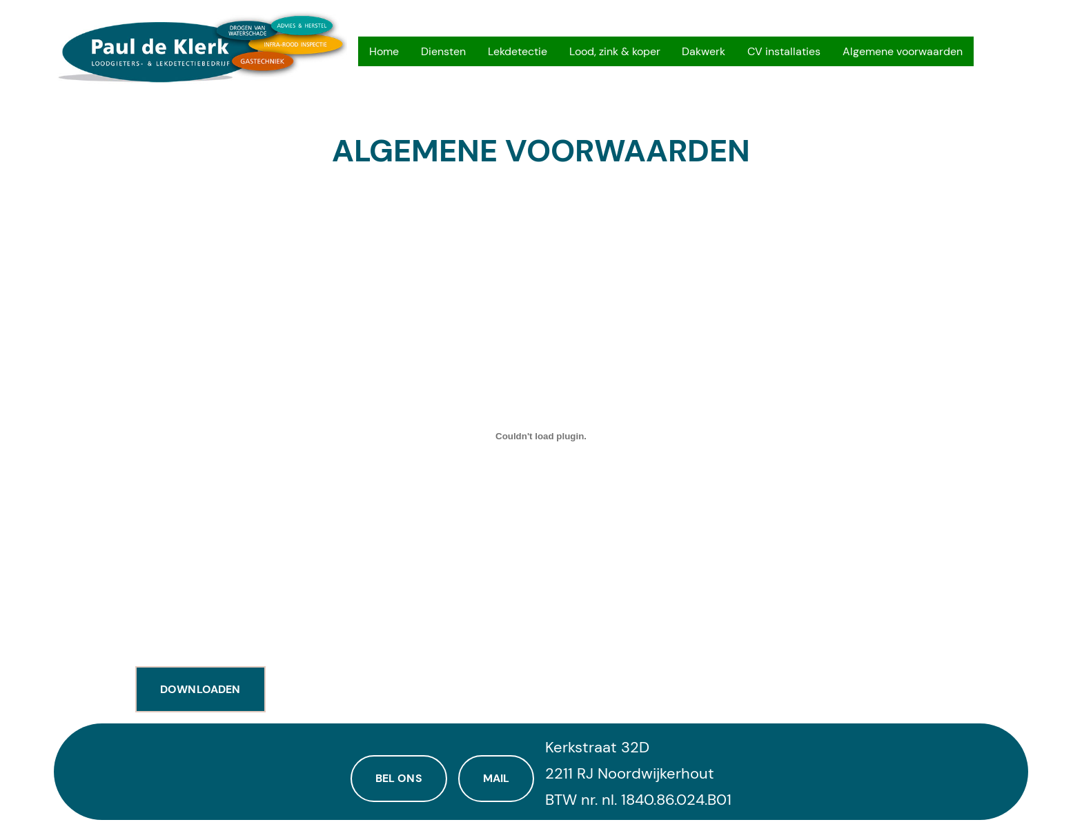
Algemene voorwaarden (541, 151)
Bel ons (398, 778)
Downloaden (200, 689)
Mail (496, 778)
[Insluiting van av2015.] (541, 436)
